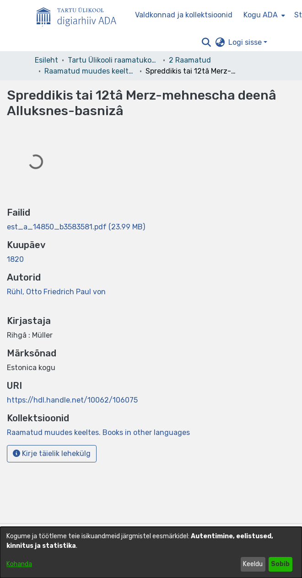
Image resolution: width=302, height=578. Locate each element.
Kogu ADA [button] (260, 15)
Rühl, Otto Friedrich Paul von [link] (56, 291)
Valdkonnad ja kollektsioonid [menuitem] (183, 15)
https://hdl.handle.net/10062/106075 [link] (72, 400)
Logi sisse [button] (246, 42)
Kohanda (19, 564)
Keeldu (253, 564)
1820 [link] (15, 259)
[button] (206, 42)
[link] (76, 227)
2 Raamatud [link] (190, 60)
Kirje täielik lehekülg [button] (52, 453)
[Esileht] (80, 15)
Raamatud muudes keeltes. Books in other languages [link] (90, 71)
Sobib (280, 564)
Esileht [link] (46, 60)
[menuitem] (263, 15)
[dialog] (151, 552)
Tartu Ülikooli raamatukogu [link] (113, 60)
